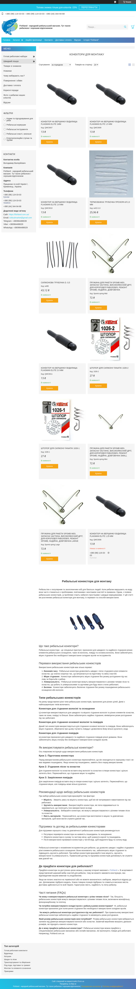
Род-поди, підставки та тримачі (17, 965)
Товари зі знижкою (12, 66)
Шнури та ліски (10, 959)
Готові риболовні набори (15, 56)
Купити (49, 142)
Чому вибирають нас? (14, 76)
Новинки (7, 71)
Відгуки (77, 40)
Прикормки (8, 971)
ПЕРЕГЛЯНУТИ (89, 7)
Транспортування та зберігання (17, 962)
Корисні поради (10, 90)
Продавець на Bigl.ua (68, 984)
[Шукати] (125, 27)
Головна (6, 40)
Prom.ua (81, 981)
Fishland (113, 870)
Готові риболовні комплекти (15, 950)
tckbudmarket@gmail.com (20, 218)
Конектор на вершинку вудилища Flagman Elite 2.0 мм (59, 369)
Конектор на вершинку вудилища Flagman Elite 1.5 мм (108, 122)
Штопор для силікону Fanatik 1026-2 (109, 368)
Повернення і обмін (12, 80)
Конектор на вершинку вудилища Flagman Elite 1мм (59, 122)
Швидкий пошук (11, 61)
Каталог (16, 40)
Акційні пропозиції (34, 40)
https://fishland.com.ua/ (19, 214)
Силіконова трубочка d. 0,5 (55, 282)
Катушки (7, 956)
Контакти (49, 40)
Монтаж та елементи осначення (17, 968)
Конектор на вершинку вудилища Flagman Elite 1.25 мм (108, 535)
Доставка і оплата (63, 40)
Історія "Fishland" (91, 40)
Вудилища (8, 953)
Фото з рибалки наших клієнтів (14, 96)
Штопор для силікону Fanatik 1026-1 (60, 448)
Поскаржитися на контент (91, 986)
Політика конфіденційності (112, 986)
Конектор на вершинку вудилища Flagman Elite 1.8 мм (59, 203)
